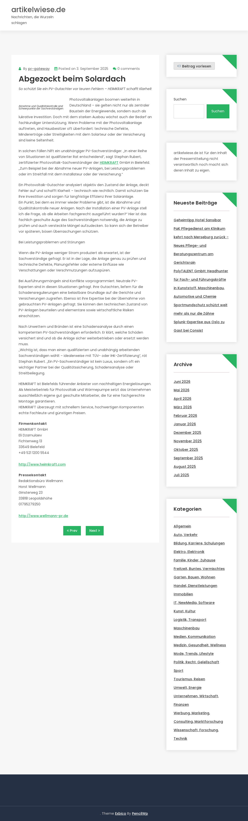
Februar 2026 (185, 415)
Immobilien (183, 594)
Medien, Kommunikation (195, 636)
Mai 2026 (181, 390)
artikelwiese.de (38, 10)
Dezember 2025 (187, 432)
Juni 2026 (182, 381)
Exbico (120, 813)
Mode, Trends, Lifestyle (194, 653)
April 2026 (182, 398)
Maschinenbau (187, 628)
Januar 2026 (185, 424)
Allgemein (182, 526)
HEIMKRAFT (109, 162)
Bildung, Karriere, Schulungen (199, 543)
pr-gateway (39, 68)
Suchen (180, 99)
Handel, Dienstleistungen (195, 585)
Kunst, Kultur (185, 611)
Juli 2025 (181, 475)
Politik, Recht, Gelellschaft (196, 662)
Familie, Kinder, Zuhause (194, 560)
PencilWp (140, 813)
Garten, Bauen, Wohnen (194, 577)
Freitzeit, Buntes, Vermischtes (199, 568)
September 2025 (188, 458)
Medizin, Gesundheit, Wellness (200, 645)
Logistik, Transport (190, 619)
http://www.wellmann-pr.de (43, 515)
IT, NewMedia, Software (194, 602)
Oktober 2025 (186, 449)
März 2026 (183, 407)
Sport (178, 670)
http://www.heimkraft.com (42, 464)
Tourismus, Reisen (189, 679)
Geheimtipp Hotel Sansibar (197, 220)
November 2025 (188, 441)
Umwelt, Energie (188, 687)
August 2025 (185, 466)
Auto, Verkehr (186, 534)
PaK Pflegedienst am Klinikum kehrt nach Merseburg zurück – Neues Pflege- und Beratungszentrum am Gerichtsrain (201, 245)
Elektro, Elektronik (189, 551)
